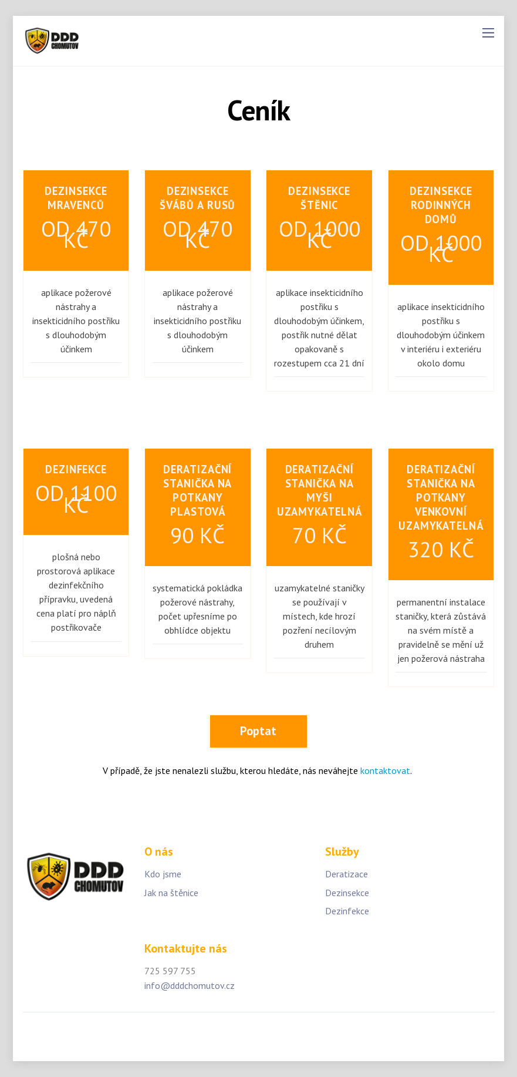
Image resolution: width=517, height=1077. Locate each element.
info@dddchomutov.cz (189, 985)
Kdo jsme (162, 874)
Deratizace (346, 874)
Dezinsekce (347, 892)
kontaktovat (385, 770)
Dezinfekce (347, 911)
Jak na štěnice (171, 892)
